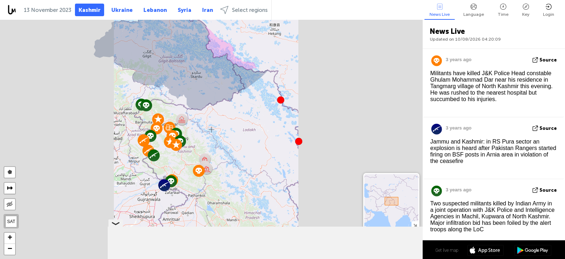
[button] (298, 141)
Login (548, 10)
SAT (11, 221)
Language (473, 10)
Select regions (244, 10)
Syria (184, 10)
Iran (207, 10)
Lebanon (155, 10)
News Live (440, 10)
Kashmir (90, 10)
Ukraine (122, 10)
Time (503, 10)
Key (525, 10)
